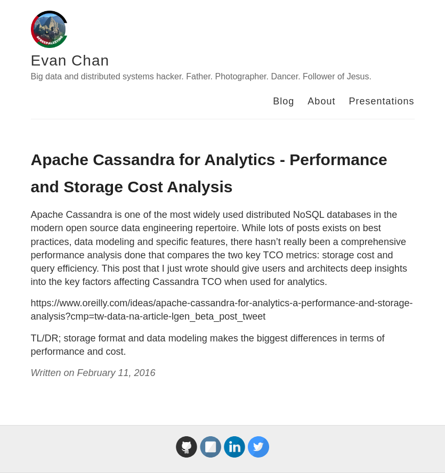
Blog (283, 101)
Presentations (381, 101)
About (321, 101)
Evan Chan (70, 60)
